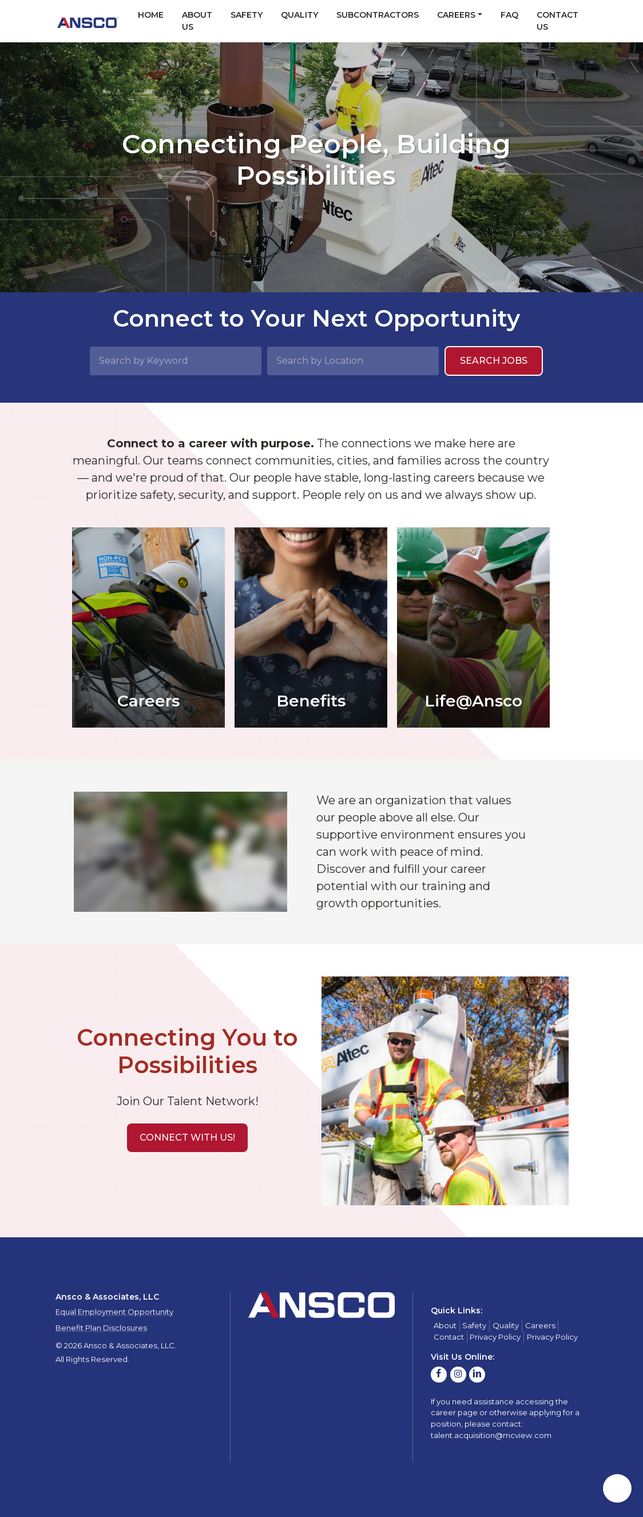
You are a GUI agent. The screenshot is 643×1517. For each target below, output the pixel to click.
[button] (187, 1137)
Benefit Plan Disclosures (101, 1327)
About (445, 1325)
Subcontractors (377, 15)
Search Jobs (493, 360)
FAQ (509, 15)
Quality (299, 15)
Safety (247, 15)
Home (151, 15)
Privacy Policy (495, 1336)
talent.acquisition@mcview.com (491, 1435)
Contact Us (557, 21)
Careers (456, 15)
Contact (449, 1336)
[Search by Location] (353, 361)
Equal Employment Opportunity (114, 1311)
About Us (197, 21)
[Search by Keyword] (175, 361)
